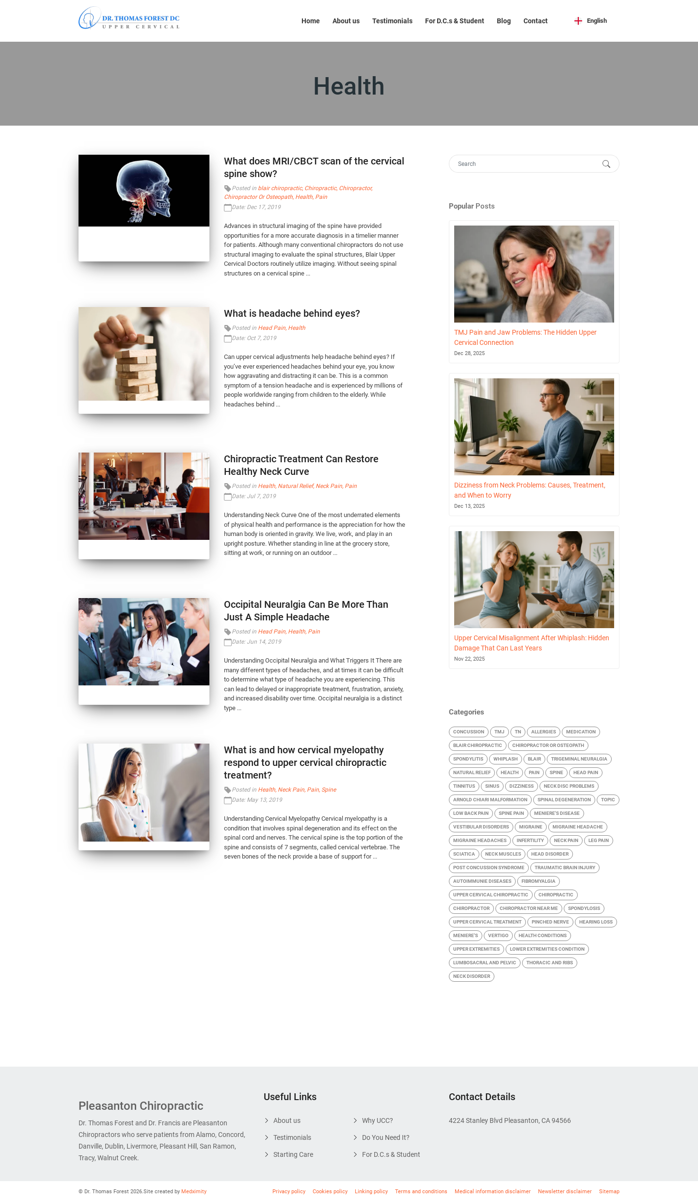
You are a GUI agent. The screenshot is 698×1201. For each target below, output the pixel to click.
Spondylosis (584, 908)
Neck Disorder (471, 976)
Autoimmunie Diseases (482, 881)
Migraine (530, 826)
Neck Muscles (503, 854)
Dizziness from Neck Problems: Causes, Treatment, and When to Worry (529, 490)
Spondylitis (468, 759)
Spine (328, 789)
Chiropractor (355, 188)
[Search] (525, 164)
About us (346, 21)
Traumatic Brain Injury (565, 867)
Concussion (468, 731)
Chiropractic (320, 188)
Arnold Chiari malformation (490, 799)
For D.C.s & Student (454, 21)
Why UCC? (377, 1120)
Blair (534, 759)
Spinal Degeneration (564, 799)
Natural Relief (295, 486)
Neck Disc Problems (569, 786)
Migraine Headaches (480, 840)
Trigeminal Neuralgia (579, 759)
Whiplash (505, 759)
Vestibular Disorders (481, 826)
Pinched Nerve (550, 922)
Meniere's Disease (557, 813)
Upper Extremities (476, 949)
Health (304, 197)
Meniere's (465, 935)
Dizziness (521, 786)
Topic (608, 799)
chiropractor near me (529, 908)
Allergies (543, 731)
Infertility (530, 840)
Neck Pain (329, 486)
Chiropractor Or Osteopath (258, 197)
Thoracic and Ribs (549, 962)
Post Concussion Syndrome (488, 867)
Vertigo (498, 935)
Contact (536, 21)
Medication (581, 731)
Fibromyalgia (538, 881)
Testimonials (392, 21)
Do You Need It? (386, 1137)
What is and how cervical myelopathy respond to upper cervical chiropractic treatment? (305, 762)
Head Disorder (550, 854)
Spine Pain (511, 813)
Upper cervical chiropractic (490, 894)
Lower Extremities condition (547, 949)
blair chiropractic (280, 188)
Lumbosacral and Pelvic (484, 962)
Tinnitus (464, 786)
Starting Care (293, 1154)
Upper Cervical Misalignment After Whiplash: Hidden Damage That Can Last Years (531, 643)
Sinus (492, 786)
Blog (504, 21)
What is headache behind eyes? (292, 313)
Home (310, 21)
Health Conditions (543, 935)
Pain (321, 197)
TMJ (499, 731)
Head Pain (272, 328)
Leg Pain (598, 840)
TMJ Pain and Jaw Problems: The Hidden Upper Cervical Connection (525, 337)
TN (518, 731)
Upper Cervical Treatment (487, 922)
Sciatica (464, 854)
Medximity (193, 1191)
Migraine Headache (578, 826)
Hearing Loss (596, 922)
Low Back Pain (471, 813)
